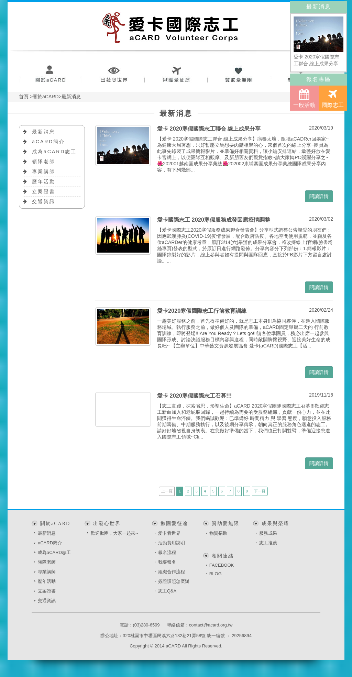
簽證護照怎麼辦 (173, 581)
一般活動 (304, 98)
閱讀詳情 (319, 196)
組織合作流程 (171, 571)
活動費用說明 (171, 542)
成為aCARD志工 (54, 151)
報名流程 (167, 552)
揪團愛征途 (176, 74)
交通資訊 (43, 201)
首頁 (24, 96)
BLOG (215, 573)
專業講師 (43, 171)
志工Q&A (167, 590)
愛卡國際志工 (170, 27)
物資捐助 (218, 533)
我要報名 (167, 562)
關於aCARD (50, 74)
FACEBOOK (221, 565)
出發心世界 (113, 74)
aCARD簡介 (48, 141)
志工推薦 (268, 542)
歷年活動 (43, 181)
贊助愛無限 (239, 74)
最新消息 (43, 131)
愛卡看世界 (169, 533)
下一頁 (259, 491)
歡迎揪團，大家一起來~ (114, 533)
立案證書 (43, 191)
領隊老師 (43, 161)
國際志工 (333, 98)
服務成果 (268, 533)
